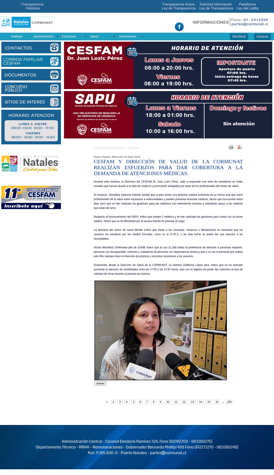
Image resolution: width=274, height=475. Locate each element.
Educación (69, 36)
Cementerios (127, 36)
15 (208, 401)
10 (167, 401)
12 (184, 401)
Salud (94, 36)
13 (192, 401)
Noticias (16, 36)
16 (216, 401)
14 (200, 401)
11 (176, 401)
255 (229, 401)
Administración (43, 36)
